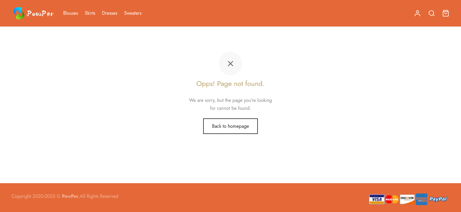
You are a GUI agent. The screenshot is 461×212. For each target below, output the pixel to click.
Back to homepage (230, 126)
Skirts (90, 13)
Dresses (109, 13)
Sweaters (132, 13)
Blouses (70, 13)
